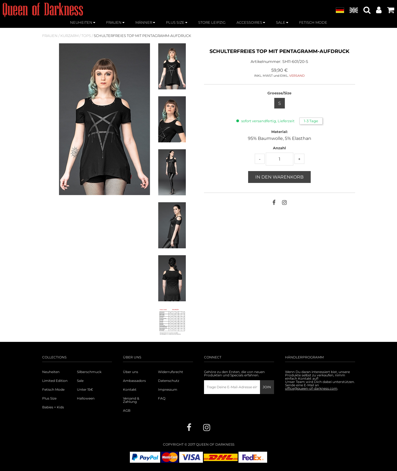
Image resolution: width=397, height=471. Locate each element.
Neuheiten (51, 372)
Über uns (130, 372)
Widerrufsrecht (170, 372)
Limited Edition (55, 380)
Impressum (167, 389)
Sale (80, 380)
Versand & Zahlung (131, 400)
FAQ (161, 398)
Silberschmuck (89, 372)
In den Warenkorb (279, 177)
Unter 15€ (85, 389)
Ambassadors (134, 380)
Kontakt (129, 389)
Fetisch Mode (53, 389)
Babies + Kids (53, 407)
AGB (126, 410)
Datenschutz (168, 380)
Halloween (86, 398)
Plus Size (49, 398)
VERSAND (297, 76)
